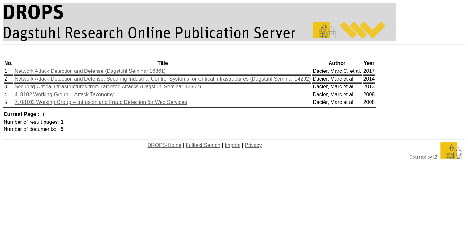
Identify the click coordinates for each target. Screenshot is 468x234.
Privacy (253, 145)
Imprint (232, 145)
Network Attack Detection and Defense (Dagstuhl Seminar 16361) (90, 71)
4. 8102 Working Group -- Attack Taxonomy (64, 94)
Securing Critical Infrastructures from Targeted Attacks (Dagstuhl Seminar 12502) (108, 86)
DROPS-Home (164, 145)
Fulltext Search (203, 145)
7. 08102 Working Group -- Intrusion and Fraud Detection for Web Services (101, 102)
